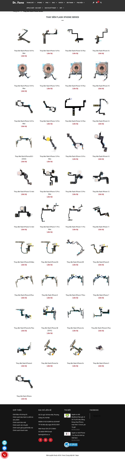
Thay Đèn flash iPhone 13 (101, 156)
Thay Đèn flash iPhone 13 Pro (75, 156)
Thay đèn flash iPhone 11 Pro (75, 227)
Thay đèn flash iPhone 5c (75, 363)
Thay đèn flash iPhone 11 (101, 227)
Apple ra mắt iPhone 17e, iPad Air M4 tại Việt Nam (78, 435)
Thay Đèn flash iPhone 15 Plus (75, 86)
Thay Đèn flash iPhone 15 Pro (49, 86)
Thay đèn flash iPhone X (101, 262)
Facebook (96, 416)
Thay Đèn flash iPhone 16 (101, 51)
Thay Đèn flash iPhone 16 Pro (49, 51)
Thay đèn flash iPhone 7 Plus (75, 295)
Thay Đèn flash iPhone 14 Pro (49, 121)
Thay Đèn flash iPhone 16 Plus (75, 51)
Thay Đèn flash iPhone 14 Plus (75, 121)
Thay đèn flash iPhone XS (49, 262)
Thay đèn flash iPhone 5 (101, 363)
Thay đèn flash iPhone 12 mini (24, 227)
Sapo (77, 455)
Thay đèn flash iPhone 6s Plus (24, 328)
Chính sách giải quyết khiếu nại (23, 428)
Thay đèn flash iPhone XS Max (24, 262)
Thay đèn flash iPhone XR (75, 262)
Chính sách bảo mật (19, 422)
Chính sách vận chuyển (20, 425)
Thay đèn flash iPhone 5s (49, 363)
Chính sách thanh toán (20, 430)
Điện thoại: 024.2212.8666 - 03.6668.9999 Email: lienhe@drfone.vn (47, 431)
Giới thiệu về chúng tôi (20, 414)
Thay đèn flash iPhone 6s (75, 328)
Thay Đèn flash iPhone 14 (101, 121)
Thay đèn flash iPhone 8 (50, 295)
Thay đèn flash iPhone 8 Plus (24, 295)
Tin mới (67, 410)
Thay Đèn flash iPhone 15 (101, 86)
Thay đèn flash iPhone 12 (101, 191)
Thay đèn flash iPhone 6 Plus (101, 328)
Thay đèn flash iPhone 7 (101, 295)
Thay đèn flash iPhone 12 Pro (75, 191)
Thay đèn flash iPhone (24, 396)
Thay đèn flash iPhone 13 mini (24, 191)
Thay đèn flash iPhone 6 (24, 363)
